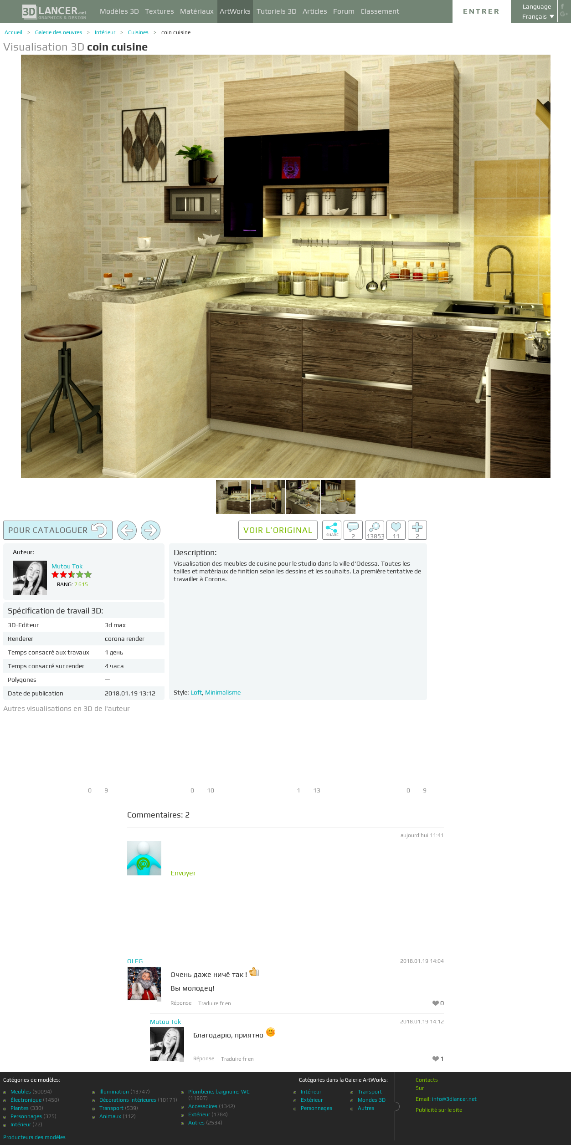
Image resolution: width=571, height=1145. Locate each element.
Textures (159, 11)
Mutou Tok (66, 566)
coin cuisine (175, 32)
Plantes (19, 1108)
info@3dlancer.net (454, 1099)
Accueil (13, 32)
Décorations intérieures (127, 1100)
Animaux (110, 1116)
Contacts (427, 1080)
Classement (379, 11)
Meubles (20, 1092)
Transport (111, 1108)
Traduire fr (211, 1003)
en (228, 1003)
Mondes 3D (372, 1100)
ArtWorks (235, 11)
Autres (196, 1122)
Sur (420, 1088)
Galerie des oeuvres (58, 32)
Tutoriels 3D (277, 11)
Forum (344, 11)
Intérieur (105, 32)
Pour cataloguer (58, 530)
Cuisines (138, 32)
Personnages (26, 1116)
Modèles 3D (119, 11)
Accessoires (202, 1106)
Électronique (25, 1100)
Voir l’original (278, 530)
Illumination (114, 1092)
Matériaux (197, 11)
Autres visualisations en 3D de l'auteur (66, 708)
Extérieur (199, 1114)
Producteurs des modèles (34, 1137)
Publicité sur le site (439, 1110)
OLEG (135, 961)
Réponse (180, 1003)
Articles (315, 11)
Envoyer (183, 873)
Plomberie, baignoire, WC (219, 1092)
